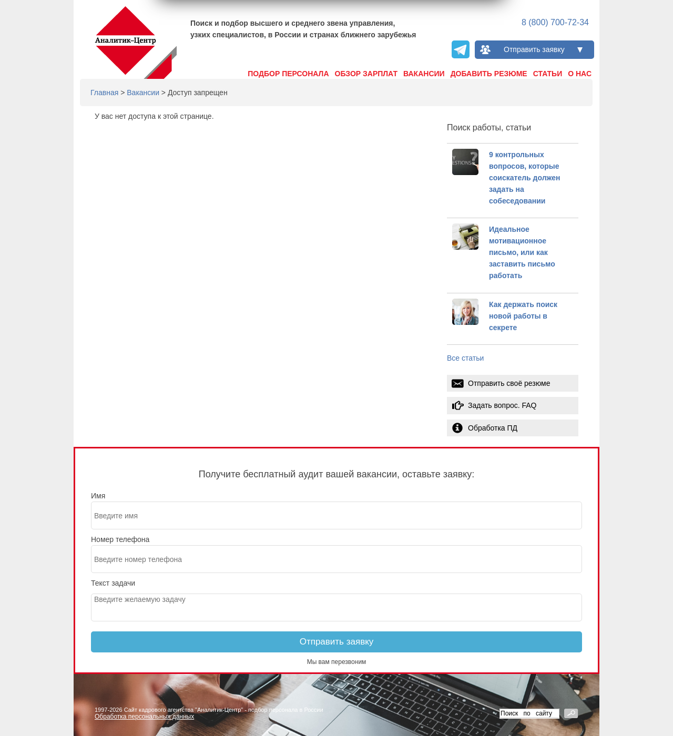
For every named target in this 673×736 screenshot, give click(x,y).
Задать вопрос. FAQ (502, 405)
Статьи (548, 73)
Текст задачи (113, 583)
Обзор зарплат (366, 73)
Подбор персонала (288, 73)
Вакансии (424, 73)
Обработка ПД (492, 428)
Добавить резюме (489, 73)
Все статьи (465, 358)
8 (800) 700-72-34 (555, 22)
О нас (580, 73)
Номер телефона (120, 539)
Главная (104, 92)
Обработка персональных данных (144, 716)
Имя (98, 496)
